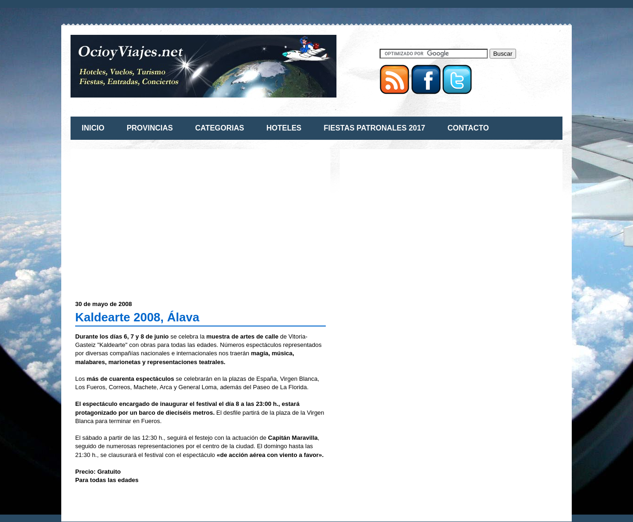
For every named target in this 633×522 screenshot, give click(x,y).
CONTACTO (468, 128)
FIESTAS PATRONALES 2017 (375, 128)
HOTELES (284, 128)
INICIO (93, 128)
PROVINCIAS (150, 128)
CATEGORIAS (219, 128)
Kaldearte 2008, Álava (137, 317)
